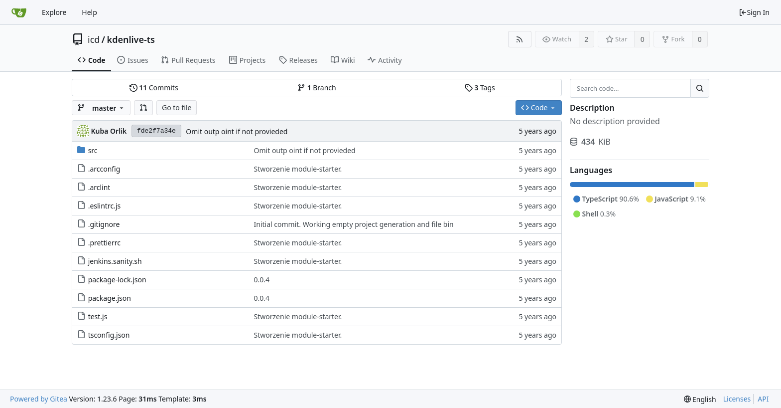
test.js (98, 316)
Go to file (176, 107)
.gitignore (104, 224)
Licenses (737, 399)
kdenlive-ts (131, 39)
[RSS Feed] (519, 39)
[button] (143, 107)
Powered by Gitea (38, 399)
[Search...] (699, 88)
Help (89, 12)
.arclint (99, 187)
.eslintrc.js (104, 205)
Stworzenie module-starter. (298, 169)
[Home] (19, 12)
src (93, 150)
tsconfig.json (109, 335)
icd (94, 39)
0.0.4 (262, 279)
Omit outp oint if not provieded (236, 131)
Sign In (754, 12)
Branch (316, 87)
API (763, 399)
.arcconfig (104, 169)
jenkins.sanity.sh (115, 261)
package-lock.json (117, 279)
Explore (54, 12)
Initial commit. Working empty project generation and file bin (354, 224)
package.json (109, 298)
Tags (480, 87)
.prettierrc (104, 242)
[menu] (700, 399)
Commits (154, 87)
